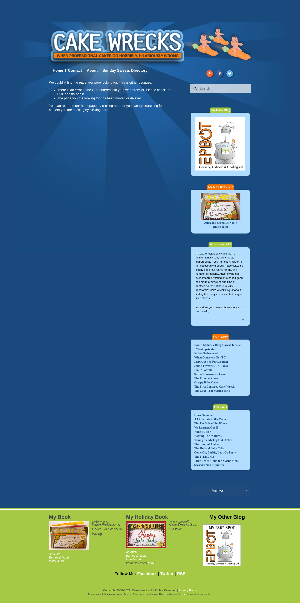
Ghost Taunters (203, 415)
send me (200, 311)
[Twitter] (229, 73)
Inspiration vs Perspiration (211, 361)
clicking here (111, 106)
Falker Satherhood (206, 353)
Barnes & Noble (227, 222)
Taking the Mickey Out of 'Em (213, 440)
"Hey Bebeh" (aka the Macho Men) (216, 460)
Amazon (209, 222)
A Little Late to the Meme (210, 419)
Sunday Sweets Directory (125, 70)
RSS (181, 573)
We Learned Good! (206, 427)
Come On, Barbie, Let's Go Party (215, 452)
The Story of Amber (206, 444)
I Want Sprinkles (204, 349)
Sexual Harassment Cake (209, 374)
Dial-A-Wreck (203, 370)
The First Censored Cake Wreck (214, 386)
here (151, 563)
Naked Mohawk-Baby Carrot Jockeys (217, 345)
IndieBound (220, 226)
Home (58, 70)
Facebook (146, 573)
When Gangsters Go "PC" (210, 357)
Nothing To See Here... (208, 435)
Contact (75, 70)
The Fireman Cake (206, 378)
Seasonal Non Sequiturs (209, 465)
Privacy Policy (188, 590)
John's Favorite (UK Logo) (211, 365)
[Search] (220, 88)
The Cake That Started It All (212, 390)
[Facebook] (219, 73)
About (92, 70)
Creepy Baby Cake (206, 382)
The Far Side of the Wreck (210, 423)
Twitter (167, 573)
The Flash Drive (204, 456)
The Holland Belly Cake (209, 448)
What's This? (202, 431)
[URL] (209, 73)
